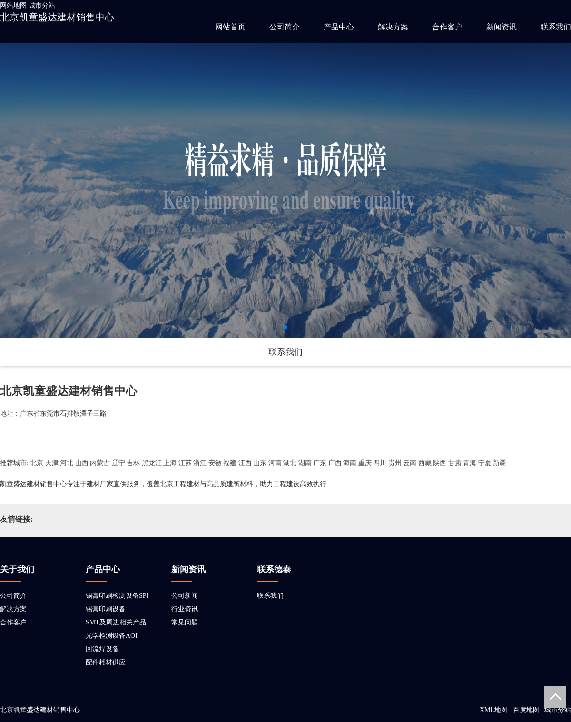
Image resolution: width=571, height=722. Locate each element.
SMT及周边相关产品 (116, 622)
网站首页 (230, 27)
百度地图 (526, 709)
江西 (245, 463)
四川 (379, 463)
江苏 (185, 463)
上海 (170, 463)
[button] (285, 327)
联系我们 (556, 27)
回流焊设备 (102, 649)
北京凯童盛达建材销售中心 (57, 17)
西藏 (425, 463)
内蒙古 (100, 463)
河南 (275, 463)
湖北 (289, 463)
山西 (82, 463)
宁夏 (485, 463)
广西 (335, 463)
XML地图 (494, 709)
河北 (66, 463)
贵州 (395, 463)
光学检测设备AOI (112, 635)
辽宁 (118, 463)
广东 (319, 463)
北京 (36, 463)
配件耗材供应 (106, 662)
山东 (259, 463)
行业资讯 (184, 609)
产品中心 (339, 27)
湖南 (305, 463)
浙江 (200, 463)
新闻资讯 (501, 27)
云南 (409, 463)
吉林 (133, 463)
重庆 (365, 463)
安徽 (215, 463)
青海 (469, 463)
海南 (349, 463)
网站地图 (13, 5)
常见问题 (184, 622)
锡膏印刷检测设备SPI (117, 595)
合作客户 (447, 27)
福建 (229, 463)
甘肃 (455, 463)
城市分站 (42, 5)
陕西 (439, 463)
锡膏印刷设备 (106, 609)
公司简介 (284, 27)
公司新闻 (184, 595)
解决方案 (393, 27)
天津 (52, 463)
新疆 (499, 463)
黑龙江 (152, 463)
